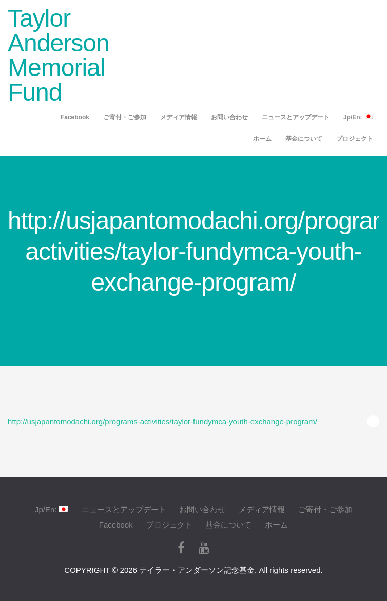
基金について (303, 138)
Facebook (75, 117)
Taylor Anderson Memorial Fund (58, 55)
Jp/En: (358, 117)
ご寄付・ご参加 (124, 117)
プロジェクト (354, 138)
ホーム (262, 138)
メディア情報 (178, 117)
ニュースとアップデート (296, 117)
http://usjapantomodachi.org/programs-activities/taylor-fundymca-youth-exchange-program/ (162, 421)
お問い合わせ (229, 117)
